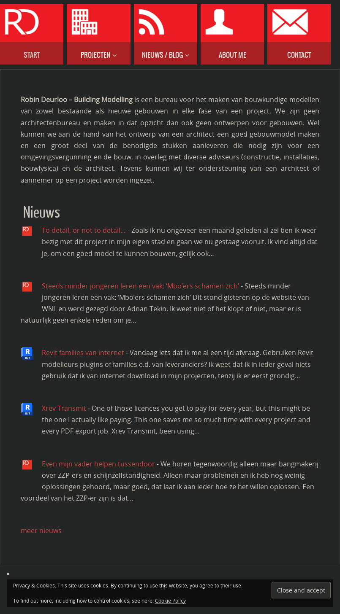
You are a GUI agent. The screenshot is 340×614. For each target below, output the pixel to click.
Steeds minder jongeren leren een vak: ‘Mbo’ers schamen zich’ (140, 286)
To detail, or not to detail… (84, 230)
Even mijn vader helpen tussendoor (98, 464)
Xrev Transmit (64, 408)
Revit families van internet (83, 352)
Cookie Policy (170, 600)
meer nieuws (41, 530)
